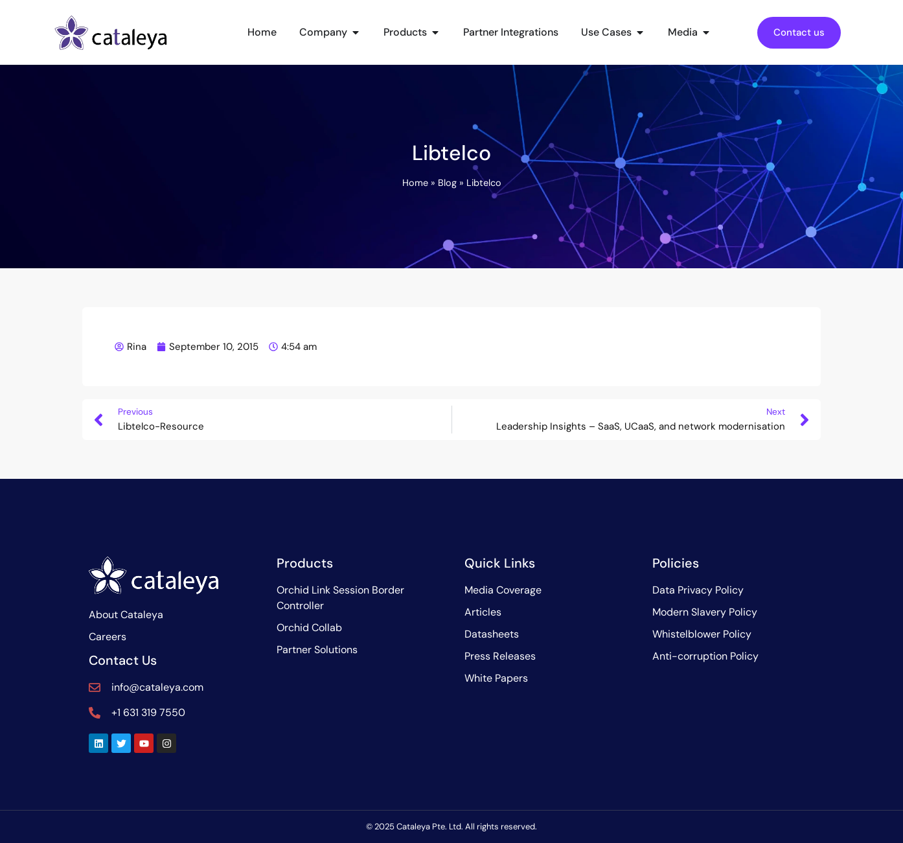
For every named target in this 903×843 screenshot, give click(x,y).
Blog (447, 183)
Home (415, 183)
